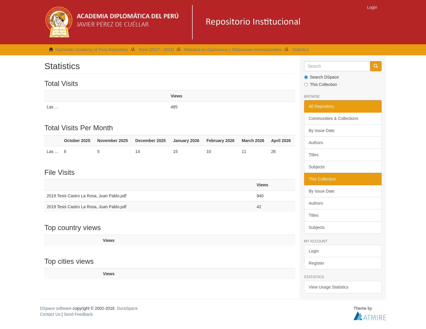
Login (314, 251)
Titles (314, 154)
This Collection (320, 84)
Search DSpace (321, 77)
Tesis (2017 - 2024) (156, 49)
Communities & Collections (333, 118)
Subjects (317, 166)
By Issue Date (322, 130)
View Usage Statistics (328, 287)
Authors (316, 142)
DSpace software (56, 308)
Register (316, 263)
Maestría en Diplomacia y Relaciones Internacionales (233, 49)
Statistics (300, 49)
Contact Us (50, 314)
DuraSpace (127, 308)
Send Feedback (78, 314)
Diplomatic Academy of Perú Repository (91, 49)
